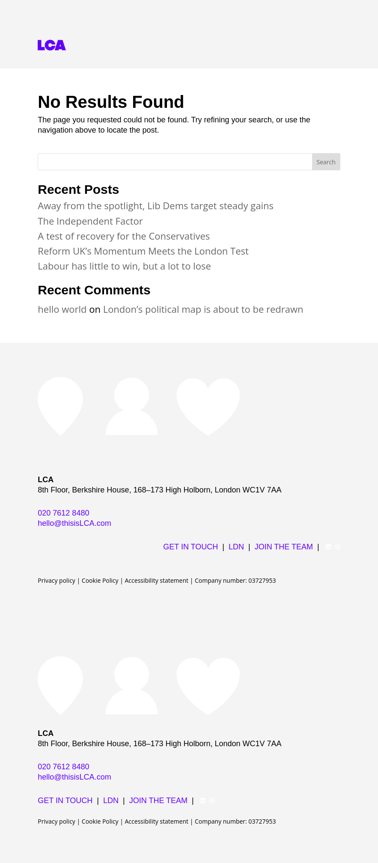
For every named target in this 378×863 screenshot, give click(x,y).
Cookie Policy (100, 580)
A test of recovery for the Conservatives (124, 235)
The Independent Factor (90, 220)
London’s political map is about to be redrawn (203, 308)
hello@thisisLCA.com (74, 523)
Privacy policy (56, 580)
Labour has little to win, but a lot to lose (124, 265)
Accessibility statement (157, 580)
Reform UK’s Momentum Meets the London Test (143, 250)
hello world (62, 308)
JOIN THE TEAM (284, 547)
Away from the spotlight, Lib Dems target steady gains (156, 205)
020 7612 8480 (63, 513)
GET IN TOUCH (190, 547)
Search (326, 162)
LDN (236, 547)
